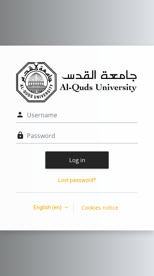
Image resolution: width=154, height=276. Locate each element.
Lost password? (77, 180)
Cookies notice (99, 207)
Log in (77, 160)
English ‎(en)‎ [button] (48, 207)
